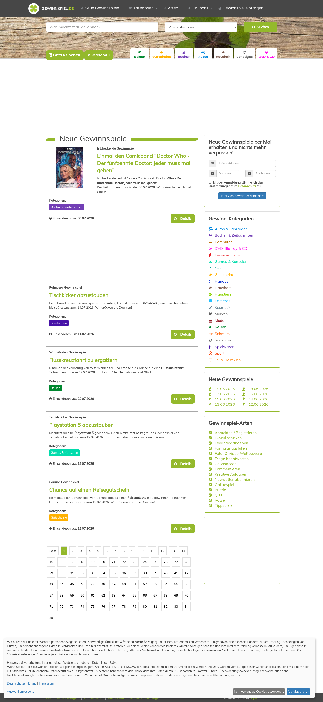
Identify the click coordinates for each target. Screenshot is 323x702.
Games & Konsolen (64, 453)
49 (114, 584)
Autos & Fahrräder (228, 228)
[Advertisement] (161, 97)
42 (186, 573)
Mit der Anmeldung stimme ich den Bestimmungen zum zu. (236, 184)
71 (51, 606)
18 (82, 562)
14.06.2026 (255, 399)
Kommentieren (224, 469)
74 (82, 606)
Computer (220, 242)
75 (93, 606)
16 (61, 562)
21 (114, 562)
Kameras (219, 300)
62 (103, 595)
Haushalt (220, 287)
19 (93, 562)
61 (93, 595)
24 (145, 562)
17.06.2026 (222, 394)
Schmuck (219, 333)
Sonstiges (220, 340)
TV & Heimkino (225, 359)
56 (186, 584)
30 (61, 573)
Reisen (55, 388)
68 (166, 595)
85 (51, 618)
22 (124, 562)
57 (51, 595)
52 (145, 584)
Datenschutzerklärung (21, 683)
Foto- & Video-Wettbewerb (235, 453)
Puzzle (217, 489)
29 (51, 573)
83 (176, 606)
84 (186, 606)
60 (82, 595)
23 (134, 562)
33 (93, 573)
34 (103, 573)
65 (134, 595)
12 (162, 551)
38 (145, 573)
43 (51, 584)
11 (152, 551)
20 (103, 562)
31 (72, 573)
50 (124, 584)
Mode (216, 320)
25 (155, 562)
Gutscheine (59, 517)
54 (166, 584)
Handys (219, 281)
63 (114, 595)
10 (142, 551)
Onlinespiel (221, 484)
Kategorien (141, 8)
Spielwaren (59, 323)
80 (145, 606)
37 (134, 573)
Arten (171, 8)
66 (145, 595)
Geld (216, 268)
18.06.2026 (255, 388)
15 (51, 562)
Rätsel (217, 500)
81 (155, 606)
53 (155, 584)
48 (103, 584)
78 (124, 606)
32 (82, 573)
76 (103, 606)
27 (176, 562)
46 (82, 584)
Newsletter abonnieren (232, 479)
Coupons (198, 8)
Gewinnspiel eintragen (240, 8)
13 (173, 551)
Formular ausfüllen (228, 448)
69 (176, 595)
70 (186, 595)
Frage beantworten (229, 458)
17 (72, 562)
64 (124, 595)
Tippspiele (220, 505)
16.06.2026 (255, 394)
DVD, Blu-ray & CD (228, 248)
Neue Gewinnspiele (100, 8)
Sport (216, 353)
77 (114, 606)
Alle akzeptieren (298, 691)
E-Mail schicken (225, 437)
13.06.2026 (222, 404)
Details (182, 218)
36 (124, 573)
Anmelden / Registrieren (233, 432)
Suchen (260, 27)
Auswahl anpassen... (20, 691)
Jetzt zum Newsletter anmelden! (242, 196)
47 (93, 584)
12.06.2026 (255, 404)
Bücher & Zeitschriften (66, 207)
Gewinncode (223, 463)
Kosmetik (219, 307)
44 (61, 584)
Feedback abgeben (228, 443)
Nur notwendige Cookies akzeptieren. (259, 691)
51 (134, 584)
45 (72, 584)
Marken (218, 313)
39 (155, 573)
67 (155, 595)
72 (61, 606)
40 (166, 573)
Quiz (215, 495)
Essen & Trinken (226, 255)
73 (72, 606)
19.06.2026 (222, 388)
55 (176, 584)
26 (166, 562)
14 (183, 551)
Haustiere (220, 294)
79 (134, 606)
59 (72, 595)
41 (176, 573)
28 (186, 562)
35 (114, 573)
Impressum (46, 683)
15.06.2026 (222, 399)
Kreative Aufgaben (228, 474)
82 (166, 606)
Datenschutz (247, 186)
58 (61, 595)
